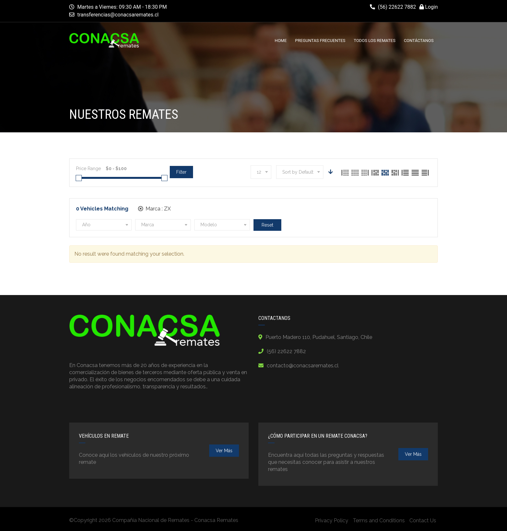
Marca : (154, 209)
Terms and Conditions (379, 520)
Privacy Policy (331, 520)
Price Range (88, 168)
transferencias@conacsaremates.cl (118, 15)
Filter (181, 172)
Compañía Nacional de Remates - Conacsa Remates (175, 520)
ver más (224, 450)
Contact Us (422, 520)
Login (428, 7)
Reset (267, 225)
